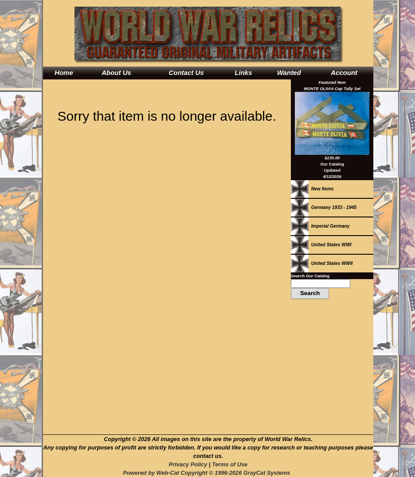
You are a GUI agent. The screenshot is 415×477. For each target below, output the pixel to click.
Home (64, 72)
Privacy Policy (188, 464)
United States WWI (321, 244)
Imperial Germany (320, 226)
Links (243, 72)
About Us (116, 72)
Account (344, 72)
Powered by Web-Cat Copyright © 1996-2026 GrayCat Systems (208, 472)
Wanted (289, 72)
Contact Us (186, 72)
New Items (312, 188)
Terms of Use (229, 464)
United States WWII (321, 263)
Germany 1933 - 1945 (323, 207)
